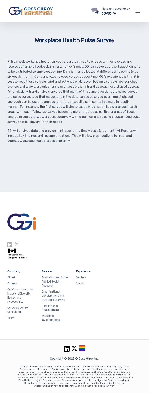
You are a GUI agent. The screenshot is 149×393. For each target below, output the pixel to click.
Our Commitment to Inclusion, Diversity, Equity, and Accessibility (20, 295)
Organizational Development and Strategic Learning (53, 295)
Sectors (81, 277)
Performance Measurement (50, 308)
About (11, 277)
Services (47, 271)
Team (11, 317)
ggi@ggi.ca (109, 13)
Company (13, 271)
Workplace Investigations (51, 318)
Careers (12, 283)
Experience (83, 271)
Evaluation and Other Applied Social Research (55, 281)
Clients (80, 283)
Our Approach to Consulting (17, 309)
